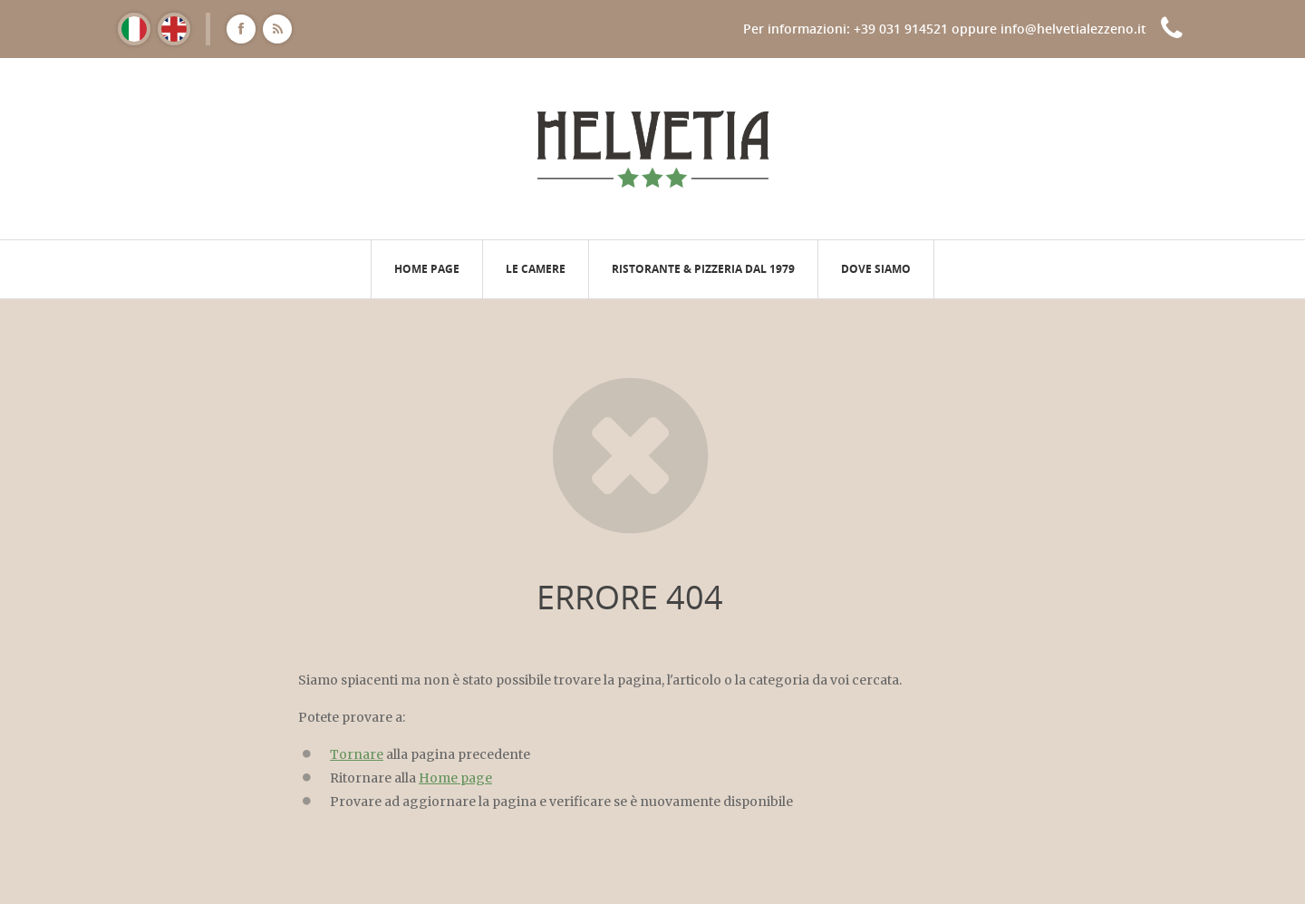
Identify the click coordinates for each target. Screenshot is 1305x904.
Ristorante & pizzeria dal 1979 (703, 269)
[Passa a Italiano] (134, 29)
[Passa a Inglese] (174, 29)
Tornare (356, 754)
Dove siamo (876, 269)
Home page (426, 269)
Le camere (536, 269)
